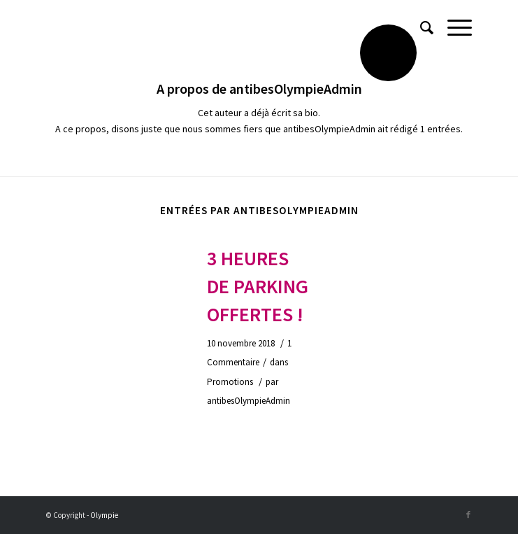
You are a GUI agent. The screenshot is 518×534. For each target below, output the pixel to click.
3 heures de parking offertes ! (257, 286)
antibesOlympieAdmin (248, 401)
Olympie (104, 515)
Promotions (230, 382)
